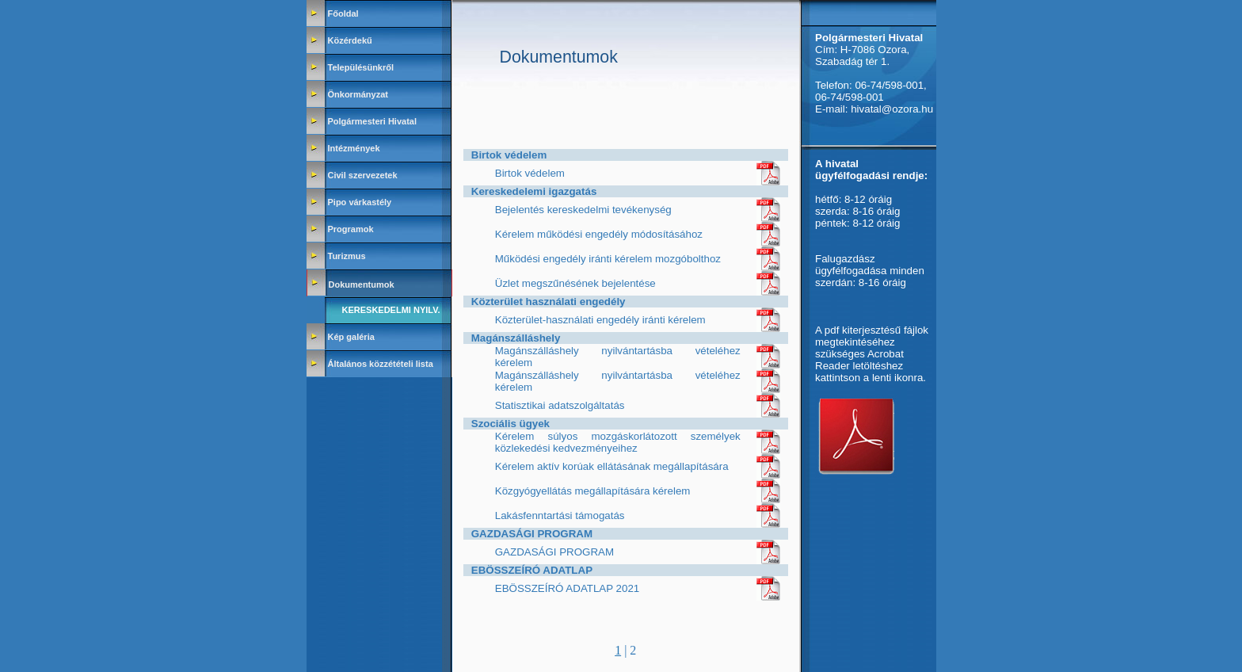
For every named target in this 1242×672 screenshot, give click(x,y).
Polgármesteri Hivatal (372, 121)
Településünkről (361, 67)
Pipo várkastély (360, 202)
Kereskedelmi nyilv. (391, 310)
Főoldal (343, 13)
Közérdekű (350, 40)
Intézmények (354, 148)
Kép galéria (351, 337)
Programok (351, 229)
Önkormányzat (358, 94)
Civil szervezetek (363, 175)
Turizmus (347, 256)
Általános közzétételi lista (380, 363)
